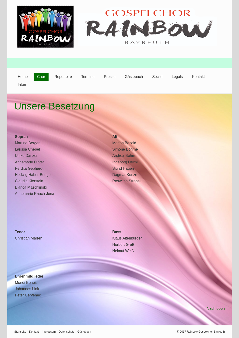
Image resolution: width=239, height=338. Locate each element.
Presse (110, 77)
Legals (177, 77)
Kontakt (198, 77)
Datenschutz (66, 331)
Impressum (49, 331)
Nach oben (216, 308)
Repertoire (63, 77)
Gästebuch (134, 77)
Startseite (20, 331)
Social (157, 77)
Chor (41, 77)
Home (23, 77)
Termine (88, 77)
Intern (22, 85)
